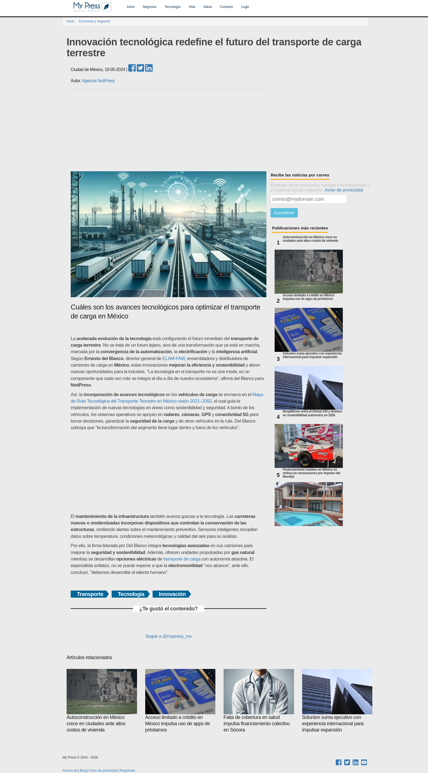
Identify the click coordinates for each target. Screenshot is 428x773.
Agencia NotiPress (98, 80)
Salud (207, 7)
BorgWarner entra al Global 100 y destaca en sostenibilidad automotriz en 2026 (312, 413)
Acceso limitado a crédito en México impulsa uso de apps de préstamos (308, 297)
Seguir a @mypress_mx (168, 636)
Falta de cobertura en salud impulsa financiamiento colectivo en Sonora (259, 701)
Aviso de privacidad (344, 189)
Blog (83, 770)
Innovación (172, 594)
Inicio (131, 7)
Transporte (90, 594)
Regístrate (127, 770)
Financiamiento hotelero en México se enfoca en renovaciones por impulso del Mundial (311, 473)
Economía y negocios (94, 21)
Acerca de (70, 770)
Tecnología (172, 7)
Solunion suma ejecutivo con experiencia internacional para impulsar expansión (312, 355)
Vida (192, 7)
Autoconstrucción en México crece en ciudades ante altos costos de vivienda (310, 239)
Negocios (149, 7)
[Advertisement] (219, 130)
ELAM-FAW (173, 358)
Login (245, 7)
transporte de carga (181, 559)
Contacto (226, 7)
